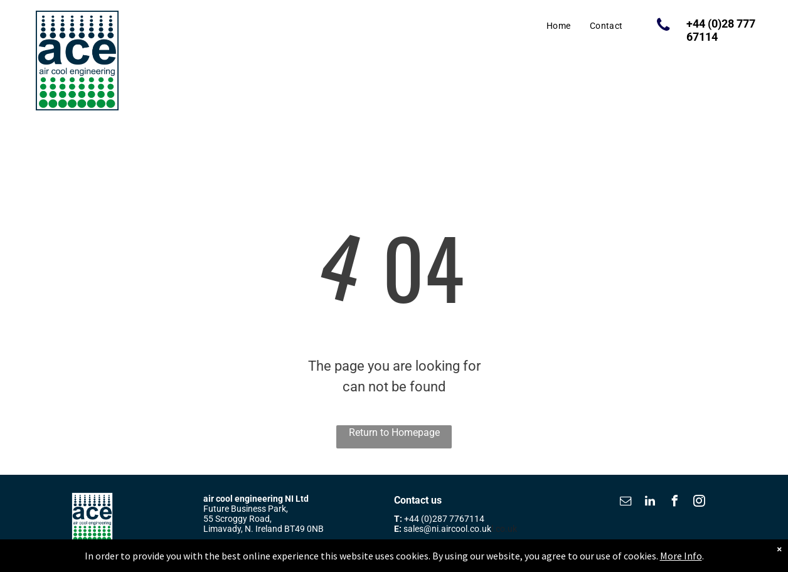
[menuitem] (558, 26)
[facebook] (674, 502)
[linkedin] (650, 502)
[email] (625, 502)
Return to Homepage (394, 432)
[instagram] (699, 502)
